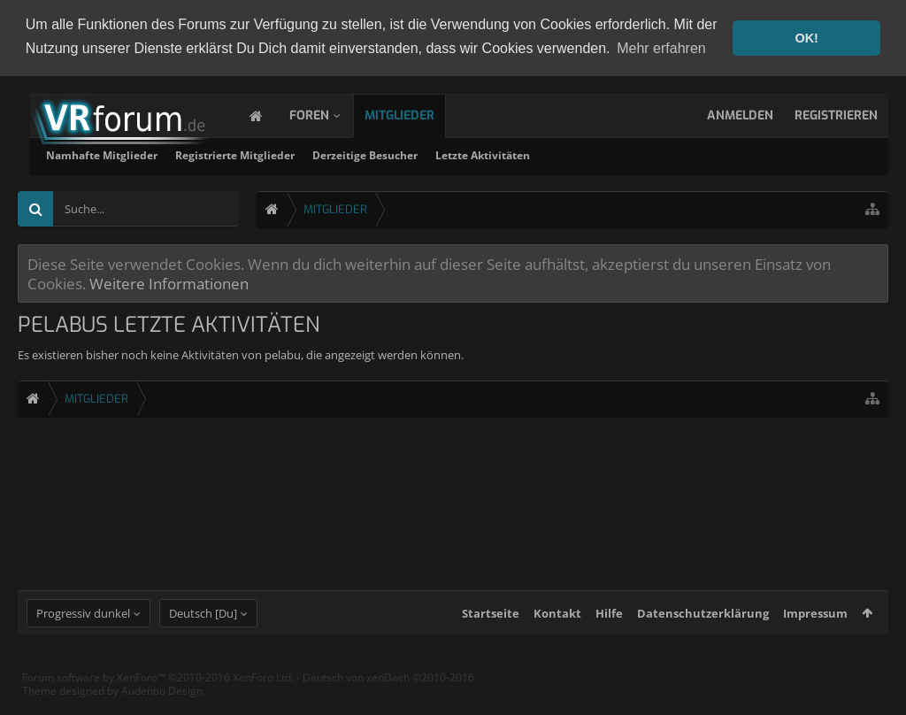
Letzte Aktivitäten (709, 154)
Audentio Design (162, 703)
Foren (327, 114)
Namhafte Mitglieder (328, 154)
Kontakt (557, 626)
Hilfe (609, 626)
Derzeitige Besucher (591, 154)
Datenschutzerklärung (703, 626)
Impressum (815, 626)
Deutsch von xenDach (388, 689)
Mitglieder (417, 114)
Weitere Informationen (169, 282)
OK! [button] (806, 38)
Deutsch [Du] (203, 626)
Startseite (490, 626)
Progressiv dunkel (83, 626)
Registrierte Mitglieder (461, 154)
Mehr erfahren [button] (661, 48)
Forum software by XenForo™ (158, 689)
